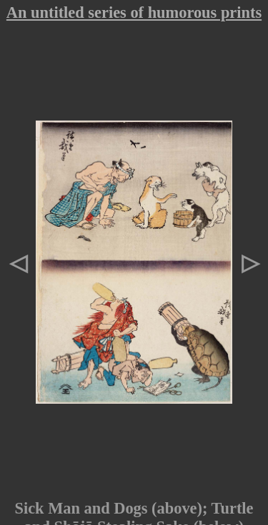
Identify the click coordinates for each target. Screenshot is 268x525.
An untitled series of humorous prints (134, 12)
